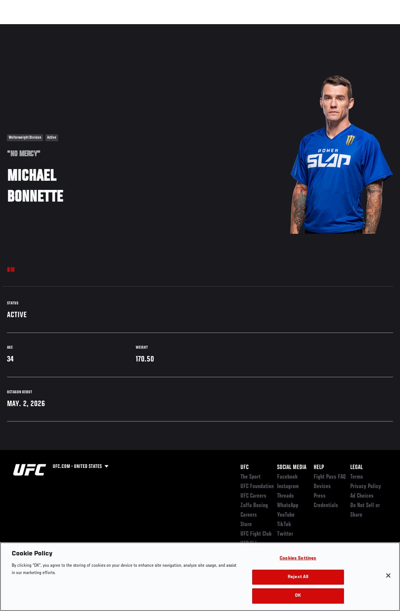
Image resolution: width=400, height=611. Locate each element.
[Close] (388, 575)
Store (246, 524)
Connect (259, 28)
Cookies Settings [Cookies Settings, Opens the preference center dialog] (298, 558)
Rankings (51, 28)
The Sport (250, 477)
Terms (356, 477)
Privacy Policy (365, 486)
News (112, 28)
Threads (285, 496)
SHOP (356, 28)
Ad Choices (362, 496)
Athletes (84, 28)
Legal (356, 467)
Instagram (288, 486)
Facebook (287, 477)
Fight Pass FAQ (330, 477)
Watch (288, 28)
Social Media (291, 467)
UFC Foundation (257, 486)
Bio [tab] (11, 270)
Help (319, 467)
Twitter (285, 534)
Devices (322, 486)
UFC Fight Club (256, 534)
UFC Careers (253, 496)
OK (298, 595)
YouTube (286, 515)
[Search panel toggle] (376, 27)
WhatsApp (287, 505)
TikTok (284, 524)
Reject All (298, 577)
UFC (244, 467)
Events (20, 28)
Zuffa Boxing (323, 28)
